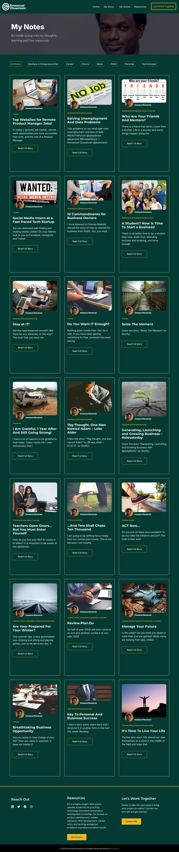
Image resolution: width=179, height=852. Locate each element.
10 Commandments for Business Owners (86, 216)
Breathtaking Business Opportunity (32, 729)
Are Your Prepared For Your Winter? (32, 628)
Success (35, 520)
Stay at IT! (21, 324)
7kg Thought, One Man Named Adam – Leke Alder (86, 428)
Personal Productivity (22, 520)
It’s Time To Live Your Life (143, 731)
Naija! (100, 64)
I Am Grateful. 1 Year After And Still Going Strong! (35, 431)
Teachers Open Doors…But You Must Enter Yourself (32, 529)
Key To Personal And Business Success (84, 716)
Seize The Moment (137, 324)
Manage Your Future (139, 626)
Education (31, 621)
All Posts (15, 64)
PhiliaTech (114, 848)
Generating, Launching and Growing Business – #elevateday (142, 434)
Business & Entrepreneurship (43, 64)
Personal (129, 64)
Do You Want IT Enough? (88, 324)
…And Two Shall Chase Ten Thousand (86, 527)
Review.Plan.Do (80, 623)
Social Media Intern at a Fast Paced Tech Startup (33, 220)
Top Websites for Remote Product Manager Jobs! (34, 121)
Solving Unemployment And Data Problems (87, 120)
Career (69, 64)
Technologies (149, 64)
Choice (85, 64)
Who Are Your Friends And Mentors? (140, 118)
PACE (114, 64)
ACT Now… (131, 526)
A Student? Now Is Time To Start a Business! (142, 225)
